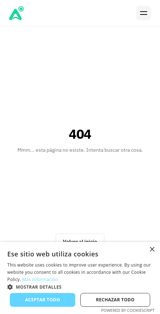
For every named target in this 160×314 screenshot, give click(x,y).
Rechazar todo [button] (115, 300)
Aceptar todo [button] (42, 300)
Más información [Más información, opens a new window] (40, 279)
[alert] (80, 278)
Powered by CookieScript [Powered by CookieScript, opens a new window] (128, 310)
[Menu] (143, 13)
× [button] (152, 249)
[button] (80, 286)
